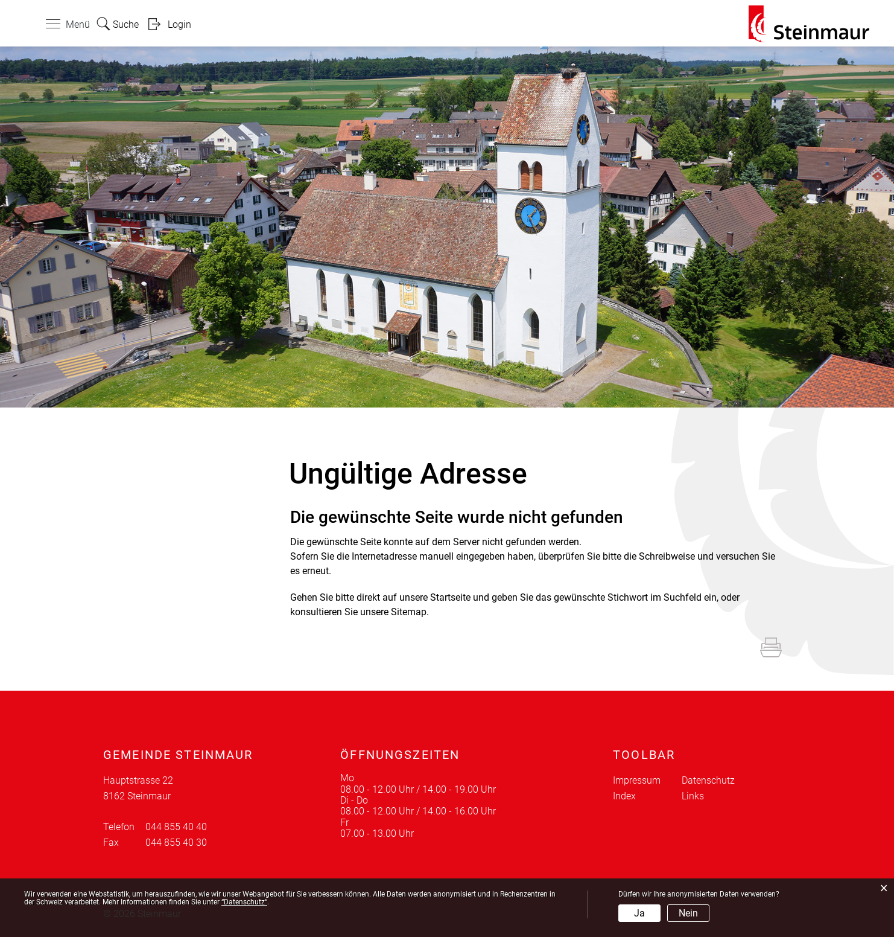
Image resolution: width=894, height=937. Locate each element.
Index (624, 796)
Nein (688, 913)
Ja (639, 913)
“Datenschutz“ (244, 902)
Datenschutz (708, 780)
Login (179, 24)
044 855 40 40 (176, 827)
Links (693, 796)
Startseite (450, 597)
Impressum (637, 780)
